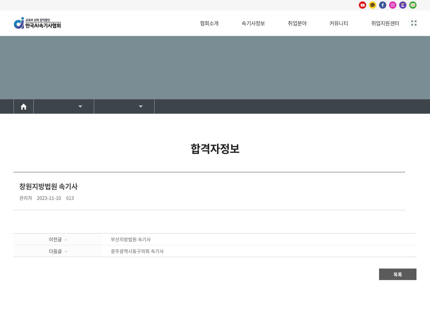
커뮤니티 (339, 23)
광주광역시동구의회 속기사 (137, 251)
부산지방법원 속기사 (131, 239)
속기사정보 (253, 23)
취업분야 (297, 23)
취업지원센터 (385, 23)
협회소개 (209, 23)
